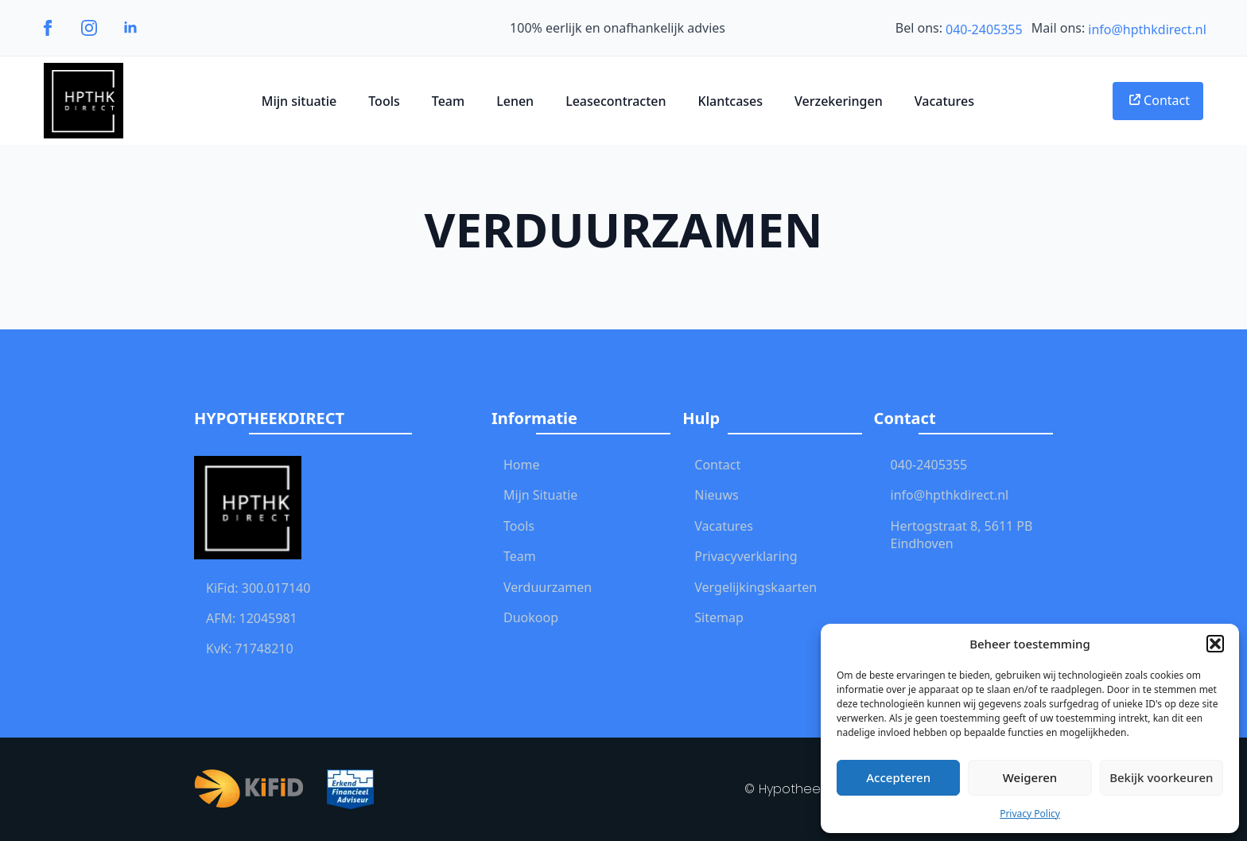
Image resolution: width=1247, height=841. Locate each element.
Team (448, 101)
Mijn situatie (299, 101)
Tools (384, 101)
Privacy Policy (1030, 813)
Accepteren (898, 777)
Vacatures (944, 101)
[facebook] (48, 28)
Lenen (515, 101)
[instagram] (89, 28)
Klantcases (730, 101)
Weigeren (1030, 777)
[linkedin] (130, 28)
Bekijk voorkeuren (1161, 777)
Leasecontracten (615, 101)
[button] (1215, 644)
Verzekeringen (838, 101)
